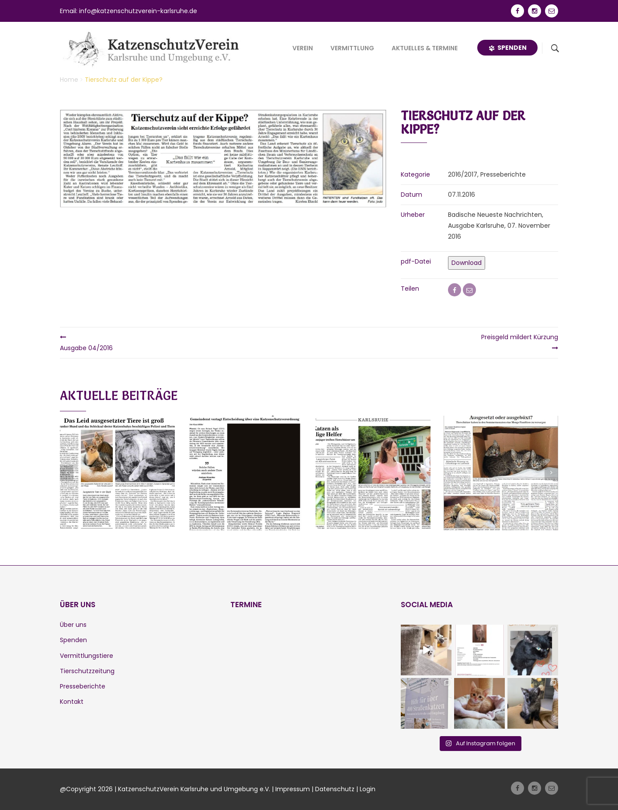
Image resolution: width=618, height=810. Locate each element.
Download (466, 262)
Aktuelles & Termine (425, 48)
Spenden (507, 47)
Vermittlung (352, 48)
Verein (302, 48)
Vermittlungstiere (86, 655)
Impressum (292, 789)
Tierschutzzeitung (87, 671)
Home (69, 79)
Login (367, 789)
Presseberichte (82, 686)
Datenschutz (334, 789)
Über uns (73, 624)
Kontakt (71, 701)
